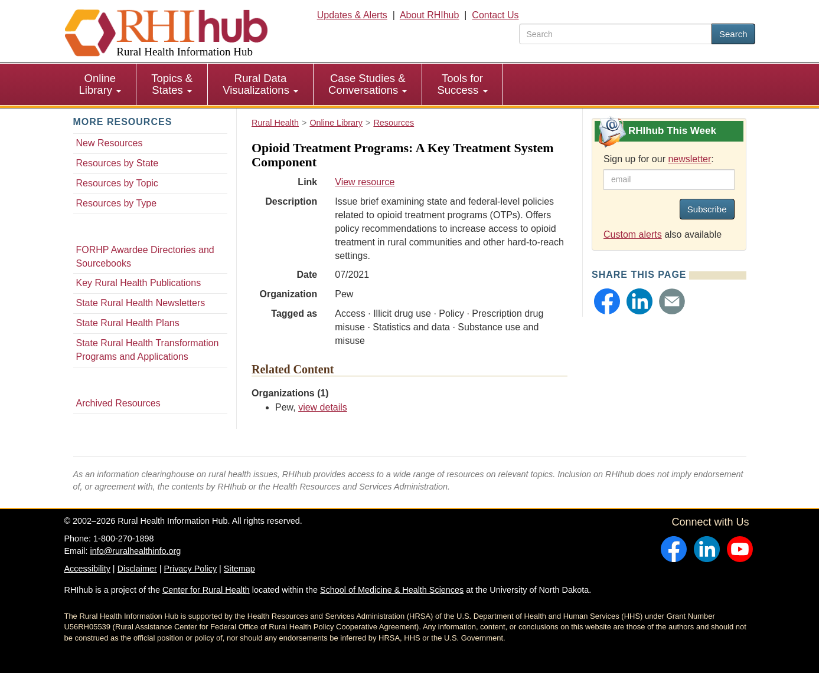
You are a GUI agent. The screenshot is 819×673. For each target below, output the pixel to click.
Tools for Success (462, 84)
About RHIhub (429, 15)
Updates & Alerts (352, 15)
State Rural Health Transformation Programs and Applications (147, 350)
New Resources (109, 143)
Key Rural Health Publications (138, 283)
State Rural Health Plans (128, 323)
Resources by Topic (117, 183)
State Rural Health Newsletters (140, 303)
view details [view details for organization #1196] (322, 407)
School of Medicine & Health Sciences (392, 590)
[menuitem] (100, 84)
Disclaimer (137, 568)
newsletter (689, 159)
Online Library (100, 84)
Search (733, 34)
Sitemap (239, 568)
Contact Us (495, 15)
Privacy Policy (190, 568)
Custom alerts (632, 234)
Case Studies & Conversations (367, 84)
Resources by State (117, 163)
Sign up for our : (658, 159)
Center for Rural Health (206, 590)
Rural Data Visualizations (260, 84)
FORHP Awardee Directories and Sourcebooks (145, 256)
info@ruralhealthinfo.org (135, 551)
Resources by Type (116, 203)
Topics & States (171, 84)
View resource (364, 182)
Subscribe (707, 209)
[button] (607, 301)
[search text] (615, 34)
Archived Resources (118, 403)
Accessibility (87, 568)
